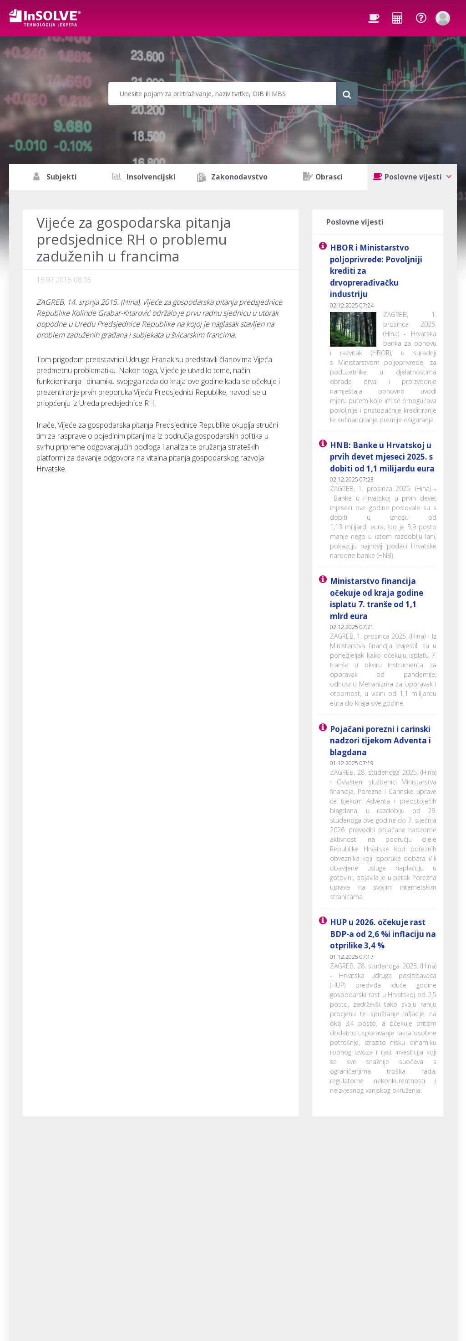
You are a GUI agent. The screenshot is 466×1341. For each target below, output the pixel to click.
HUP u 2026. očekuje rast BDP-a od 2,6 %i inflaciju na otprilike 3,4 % (383, 934)
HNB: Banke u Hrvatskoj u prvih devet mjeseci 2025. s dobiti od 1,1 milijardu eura (382, 457)
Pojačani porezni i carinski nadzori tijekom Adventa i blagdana (380, 741)
